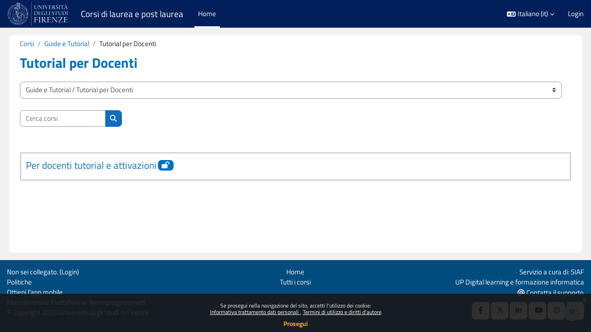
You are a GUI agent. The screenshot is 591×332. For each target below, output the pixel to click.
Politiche (19, 281)
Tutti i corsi (295, 281)
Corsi (40, 43)
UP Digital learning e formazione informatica (519, 281)
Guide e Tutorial (79, 43)
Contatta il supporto (551, 292)
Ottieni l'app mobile (35, 291)
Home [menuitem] (207, 13)
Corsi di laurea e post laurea (132, 13)
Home (295, 271)
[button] (530, 14)
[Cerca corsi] (76, 118)
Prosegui (295, 323)
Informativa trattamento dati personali (255, 312)
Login (576, 14)
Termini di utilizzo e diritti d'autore (342, 312)
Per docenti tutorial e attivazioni (104, 165)
